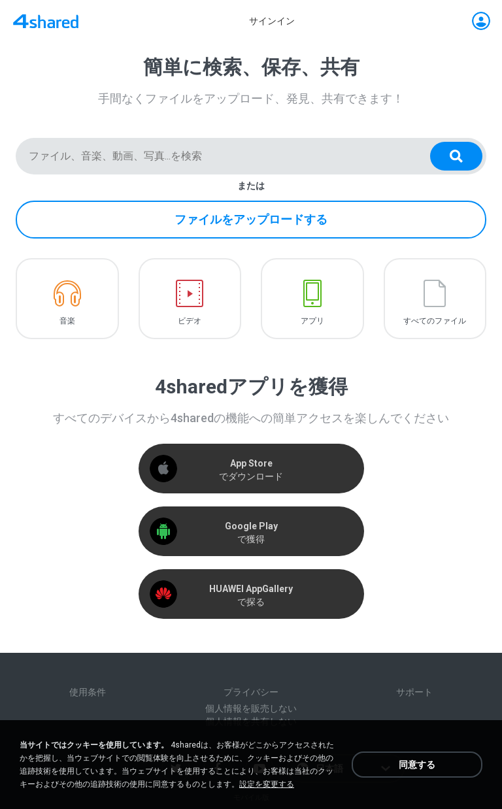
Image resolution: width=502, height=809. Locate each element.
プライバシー (251, 692)
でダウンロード (251, 470)
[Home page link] (45, 21)
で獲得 (251, 532)
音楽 (67, 320)
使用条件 (87, 692)
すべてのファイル (434, 320)
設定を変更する (266, 784)
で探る (251, 595)
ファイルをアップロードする (251, 219)
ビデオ (189, 320)
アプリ (312, 320)
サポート (414, 692)
